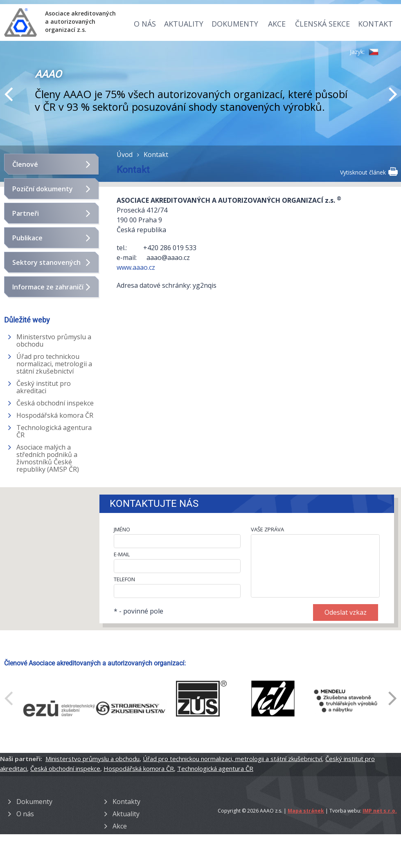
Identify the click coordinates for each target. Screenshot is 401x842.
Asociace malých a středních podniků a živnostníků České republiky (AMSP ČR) (47, 458)
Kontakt (375, 24)
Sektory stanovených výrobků (46, 266)
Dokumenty (235, 24)
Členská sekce (322, 24)
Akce (277, 24)
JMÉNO (122, 529)
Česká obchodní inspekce (55, 403)
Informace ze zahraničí (47, 286)
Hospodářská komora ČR (54, 415)
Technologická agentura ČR (54, 431)
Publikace (27, 237)
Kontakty (126, 801)
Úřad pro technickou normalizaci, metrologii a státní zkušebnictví (54, 364)
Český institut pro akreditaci (43, 387)
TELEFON (124, 579)
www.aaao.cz (137, 267)
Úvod (125, 154)
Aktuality (183, 24)
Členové (25, 164)
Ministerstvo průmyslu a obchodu (53, 340)
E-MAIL (122, 554)
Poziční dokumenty (42, 188)
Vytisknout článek (368, 171)
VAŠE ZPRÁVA (267, 529)
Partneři (25, 213)
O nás (145, 24)
